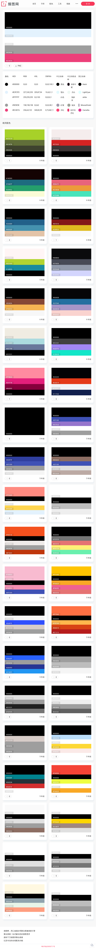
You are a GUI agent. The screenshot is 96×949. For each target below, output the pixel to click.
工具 (60, 4)
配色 (51, 4)
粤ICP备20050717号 (48, 946)
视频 (68, 4)
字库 (42, 4)
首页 (34, 4)
